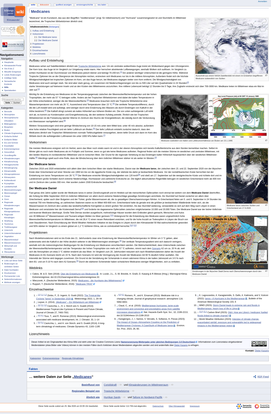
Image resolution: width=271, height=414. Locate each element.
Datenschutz (158, 406)
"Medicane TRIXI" (84, 284)
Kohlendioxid (10, 180)
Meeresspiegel (10, 193)
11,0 (201, 311)
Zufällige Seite (10, 78)
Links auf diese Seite (13, 261)
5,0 (39, 322)
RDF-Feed (263, 376)
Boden (7, 130)
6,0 (120, 295)
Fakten (33, 369)
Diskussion (44, 5)
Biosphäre (8, 127)
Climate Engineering (13, 133)
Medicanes (83, 377)
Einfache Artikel (11, 136)
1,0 (39, 295)
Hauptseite (9, 62)
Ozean (7, 196)
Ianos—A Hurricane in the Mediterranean (225, 298)
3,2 (45, 305)
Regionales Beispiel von (86, 391)
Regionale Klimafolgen (73, 358)
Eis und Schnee (11, 143)
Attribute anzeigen (12, 282)
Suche (4, 95)
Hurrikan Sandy (112, 397)
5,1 (42, 322)
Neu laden (101, 5)
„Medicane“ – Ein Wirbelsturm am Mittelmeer (77, 302)
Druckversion (10, 273)
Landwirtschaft (10, 187)
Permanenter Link (12, 276)
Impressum (195, 406)
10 (82, 209)
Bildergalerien (10, 124)
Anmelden (262, 1)
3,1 (42, 305)
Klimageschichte (11, 165)
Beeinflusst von (91, 384)
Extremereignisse (51, 358)
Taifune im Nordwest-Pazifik (147, 397)
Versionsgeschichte (84, 5)
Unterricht (8, 230)
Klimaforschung (11, 162)
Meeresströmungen (12, 190)
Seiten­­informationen (13, 279)
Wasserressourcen (12, 243)
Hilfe (6, 87)
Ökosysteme (9, 252)
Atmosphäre (9, 115)
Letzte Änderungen (12, 75)
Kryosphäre (9, 183)
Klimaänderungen (12, 158)
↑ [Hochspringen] (36, 302)
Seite (33, 5)
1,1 (42, 295)
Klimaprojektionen (12, 174)
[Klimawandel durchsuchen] (13, 99)
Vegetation (8, 236)
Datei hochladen (11, 270)
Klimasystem (9, 177)
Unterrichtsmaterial (12, 233)
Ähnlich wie (93, 397)
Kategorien (35, 358)
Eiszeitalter (9, 146)
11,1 (205, 311)
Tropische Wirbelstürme (89, 66)
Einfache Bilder (10, 140)
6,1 (123, 295)
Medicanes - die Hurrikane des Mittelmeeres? (100, 280)
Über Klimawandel (177, 406)
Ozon (6, 199)
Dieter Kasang (180, 345)
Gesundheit (9, 152)
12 (131, 225)
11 (111, 215)
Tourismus (8, 224)
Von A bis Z (9, 69)
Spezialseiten (10, 90)
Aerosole (8, 111)
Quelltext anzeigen (64, 5)
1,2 (45, 295)
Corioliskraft (110, 384)
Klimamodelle (10, 171)
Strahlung (8, 221)
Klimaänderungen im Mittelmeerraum (148, 384)
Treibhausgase (10, 227)
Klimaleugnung (10, 168)
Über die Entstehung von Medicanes (78, 274)
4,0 (39, 315)
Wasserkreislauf (11, 240)
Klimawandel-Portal (12, 65)
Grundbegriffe (10, 155)
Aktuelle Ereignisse (12, 72)
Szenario (156, 248)
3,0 (39, 305)
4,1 (42, 315)
